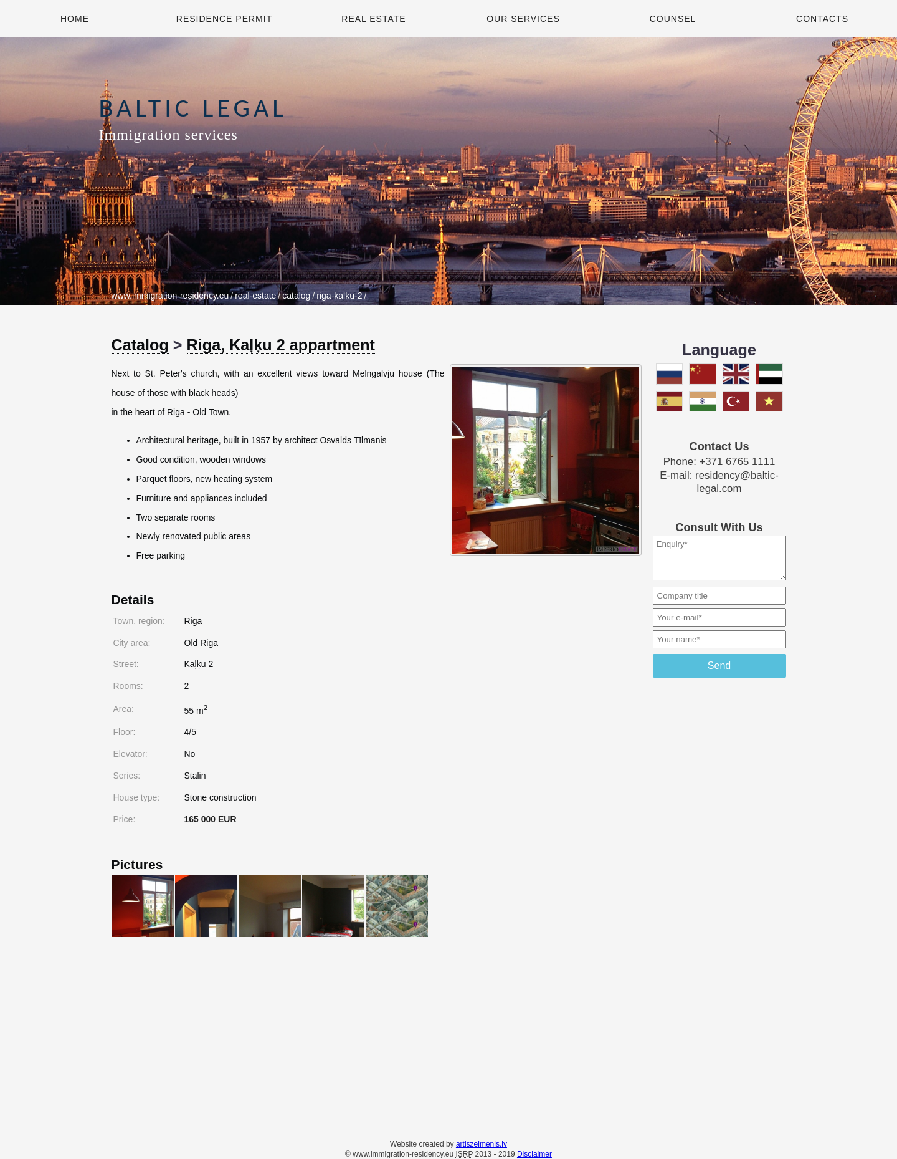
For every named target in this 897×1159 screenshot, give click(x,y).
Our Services (523, 19)
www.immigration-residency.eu (170, 296)
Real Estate (373, 19)
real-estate (255, 296)
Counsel (673, 19)
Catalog (140, 344)
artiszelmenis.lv (481, 1144)
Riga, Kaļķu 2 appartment (281, 344)
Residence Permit (224, 19)
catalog (296, 296)
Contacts (822, 19)
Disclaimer (534, 1154)
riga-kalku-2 (339, 296)
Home (74, 19)
